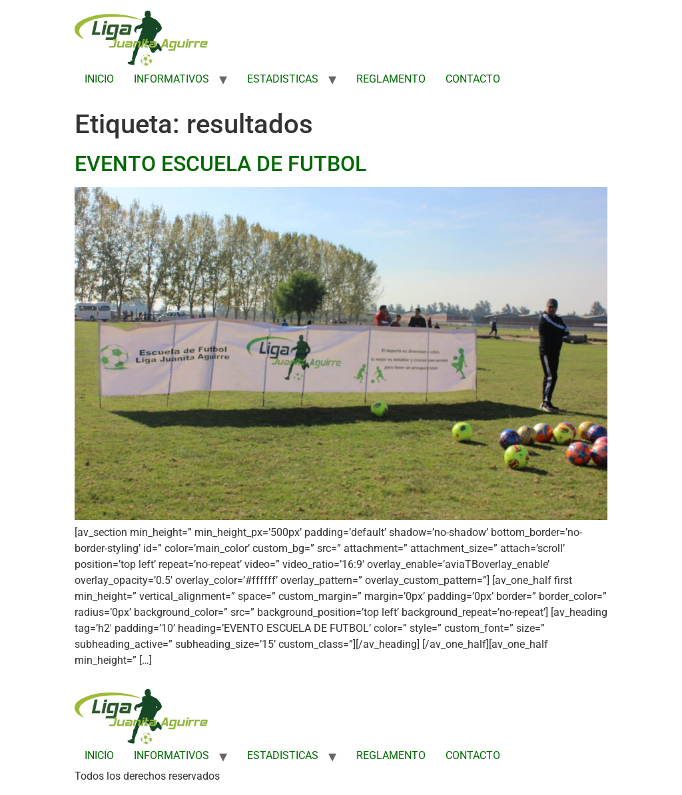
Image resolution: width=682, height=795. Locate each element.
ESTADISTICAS (282, 79)
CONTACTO (473, 79)
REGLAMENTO (391, 79)
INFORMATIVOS (171, 79)
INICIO (99, 79)
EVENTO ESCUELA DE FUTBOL (220, 163)
